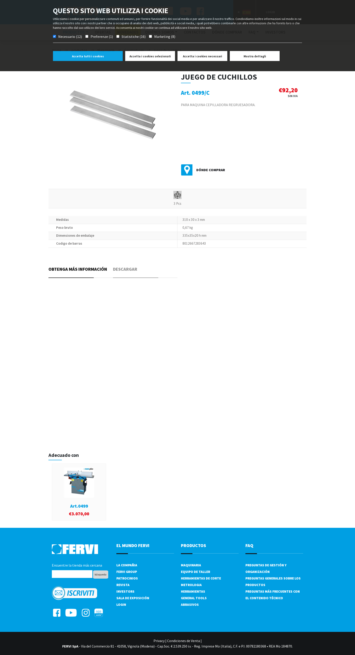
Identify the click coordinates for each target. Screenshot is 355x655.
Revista (123, 585)
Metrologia (191, 585)
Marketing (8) (164, 36)
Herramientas (193, 591)
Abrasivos (190, 604)
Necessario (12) (70, 36)
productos (193, 545)
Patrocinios (127, 578)
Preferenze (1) (102, 36)
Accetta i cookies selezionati (150, 56)
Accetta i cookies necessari (202, 56)
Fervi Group (126, 572)
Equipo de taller (195, 572)
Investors (125, 591)
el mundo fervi (132, 545)
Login (121, 604)
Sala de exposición (132, 598)
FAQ (249, 545)
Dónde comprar (210, 170)
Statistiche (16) (134, 36)
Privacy (159, 640)
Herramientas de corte (201, 578)
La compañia (126, 565)
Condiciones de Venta (183, 640)
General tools (194, 598)
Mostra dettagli (255, 56)
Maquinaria (191, 565)
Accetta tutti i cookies (88, 56)
